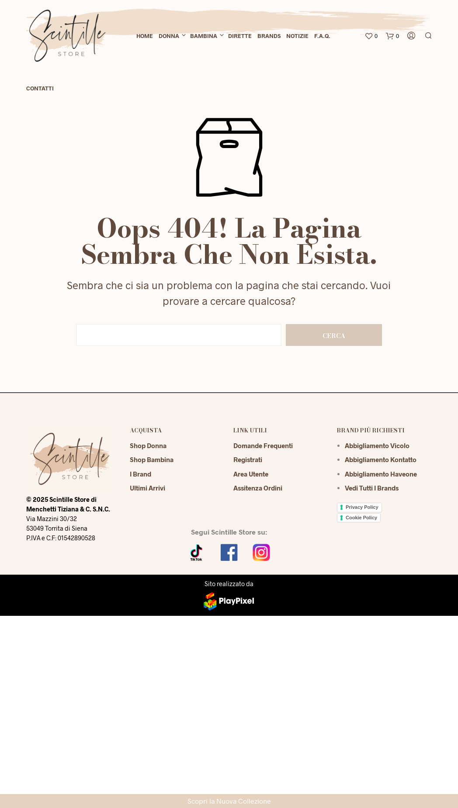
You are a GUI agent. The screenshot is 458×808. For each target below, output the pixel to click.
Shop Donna (148, 445)
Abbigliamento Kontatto (380, 459)
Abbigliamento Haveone (381, 474)
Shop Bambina (151, 459)
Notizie (297, 35)
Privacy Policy (362, 507)
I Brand (140, 474)
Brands (269, 35)
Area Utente (250, 474)
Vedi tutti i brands (372, 488)
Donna (169, 35)
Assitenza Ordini (257, 488)
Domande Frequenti (263, 445)
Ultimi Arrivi (147, 488)
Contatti (40, 88)
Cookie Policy (361, 517)
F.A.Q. (322, 35)
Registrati (247, 459)
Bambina (203, 35)
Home (144, 35)
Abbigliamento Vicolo (377, 445)
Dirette (240, 35)
